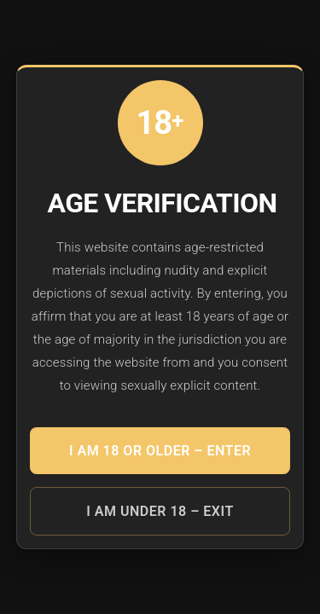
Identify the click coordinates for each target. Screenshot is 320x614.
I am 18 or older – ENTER (160, 451)
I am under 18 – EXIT (159, 511)
